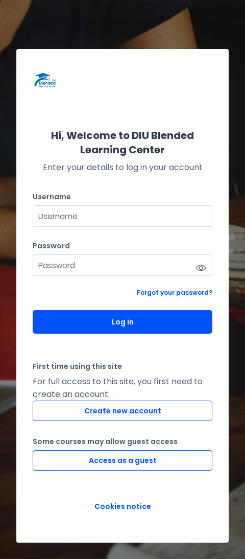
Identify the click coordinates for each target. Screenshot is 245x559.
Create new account (122, 411)
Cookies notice (122, 506)
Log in (123, 322)
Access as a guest (123, 460)
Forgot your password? (174, 292)
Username (52, 197)
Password (51, 246)
